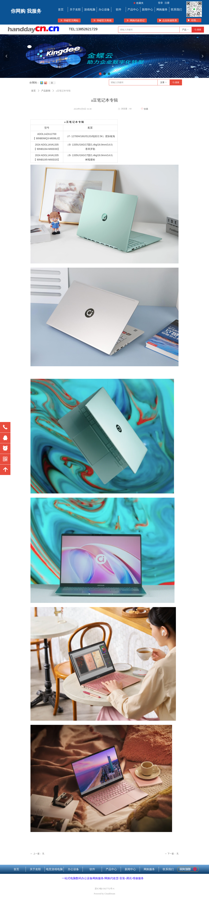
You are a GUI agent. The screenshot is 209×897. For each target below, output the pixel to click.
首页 (33, 90)
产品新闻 (45, 90)
